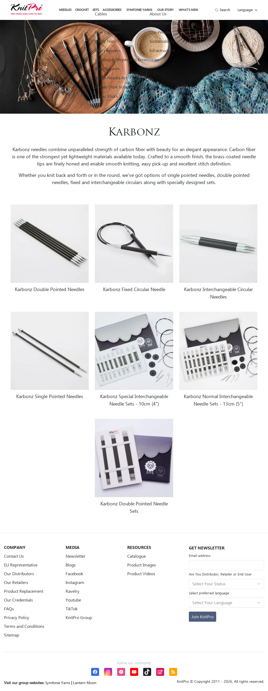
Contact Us (14, 556)
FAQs (9, 608)
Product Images (141, 565)
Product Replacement (23, 591)
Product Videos (141, 573)
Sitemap (11, 635)
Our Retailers (16, 582)
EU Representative (20, 565)
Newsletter (76, 556)
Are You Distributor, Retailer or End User (220, 574)
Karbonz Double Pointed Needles (49, 289)
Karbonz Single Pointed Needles (49, 396)
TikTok (72, 608)
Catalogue (136, 556)
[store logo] (26, 9)
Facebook (74, 573)
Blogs (71, 565)
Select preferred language (209, 593)
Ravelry (72, 591)
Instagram (75, 582)
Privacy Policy (16, 617)
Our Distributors (19, 573)
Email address (200, 555)
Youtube (73, 600)
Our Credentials (18, 600)
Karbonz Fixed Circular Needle (134, 289)
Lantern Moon (84, 682)
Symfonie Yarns (139, 9)
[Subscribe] (202, 617)
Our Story (165, 9)
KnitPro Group (79, 617)
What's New (188, 9)
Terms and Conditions (24, 626)
